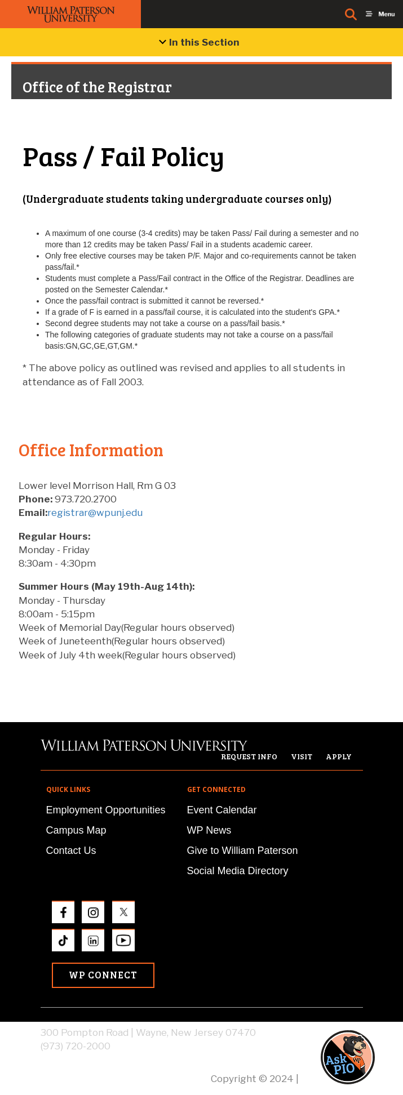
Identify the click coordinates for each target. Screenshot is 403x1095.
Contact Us (71, 850)
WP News (209, 830)
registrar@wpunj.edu (95, 512)
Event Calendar (222, 810)
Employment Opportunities (106, 810)
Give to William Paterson (242, 850)
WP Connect (103, 974)
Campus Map (76, 830)
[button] (358, 1057)
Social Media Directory (238, 870)
